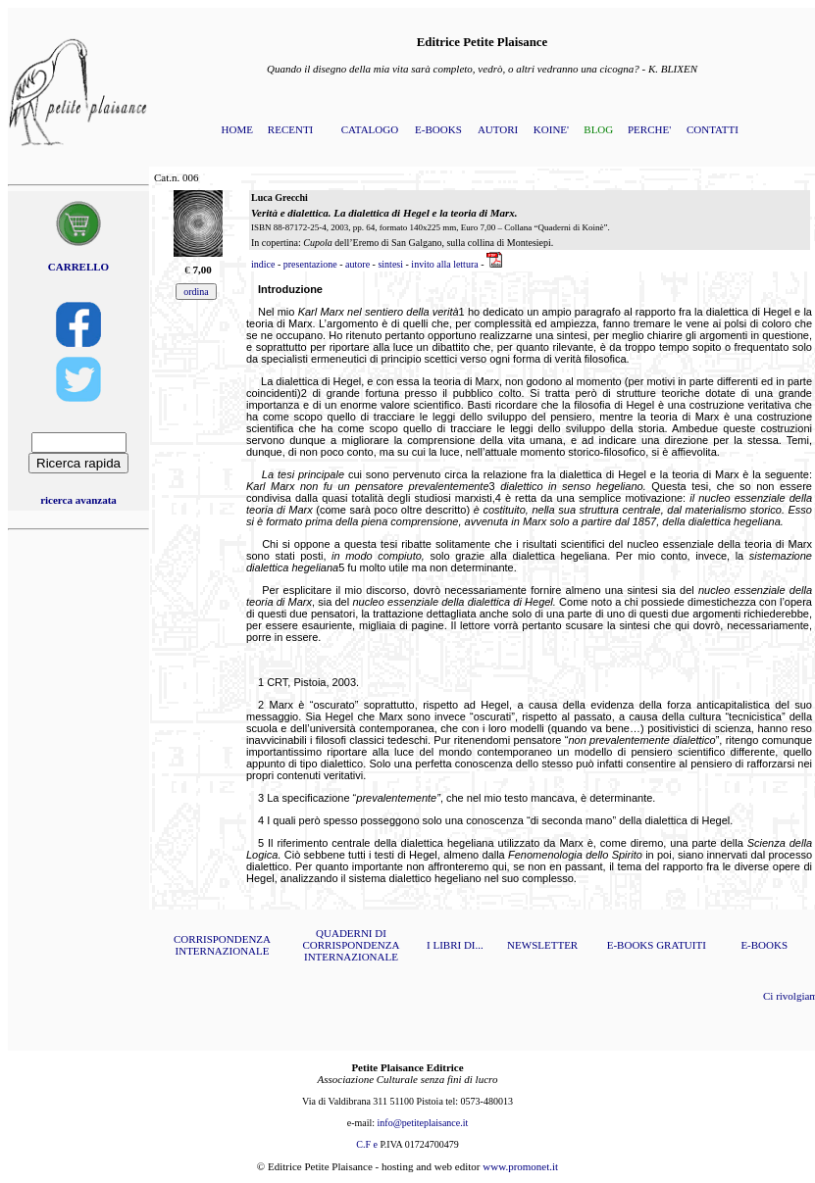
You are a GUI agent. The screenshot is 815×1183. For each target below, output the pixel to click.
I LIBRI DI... (455, 945)
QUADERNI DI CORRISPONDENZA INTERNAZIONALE (350, 944)
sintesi (390, 264)
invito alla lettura (444, 264)
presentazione (310, 264)
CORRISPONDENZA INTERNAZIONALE (222, 945)
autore (357, 264)
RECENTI (290, 129)
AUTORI (498, 129)
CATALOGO (369, 129)
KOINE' (551, 129)
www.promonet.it (520, 1166)
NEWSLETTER (542, 945)
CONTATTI (713, 129)
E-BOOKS (438, 129)
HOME (237, 129)
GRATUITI (681, 945)
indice (263, 264)
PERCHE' (649, 129)
